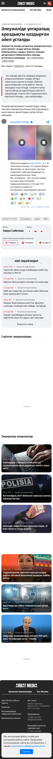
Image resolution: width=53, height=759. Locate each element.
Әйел (46, 219)
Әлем (48, 10)
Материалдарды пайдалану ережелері (11, 712)
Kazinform (19, 66)
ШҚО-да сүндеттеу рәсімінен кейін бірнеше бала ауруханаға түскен (26, 292)
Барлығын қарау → (26, 324)
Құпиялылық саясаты (10, 718)
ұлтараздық (25, 219)
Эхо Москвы (35, 10)
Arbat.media (8, 61)
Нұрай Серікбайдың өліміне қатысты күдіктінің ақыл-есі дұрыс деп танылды (24, 316)
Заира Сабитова (13, 230)
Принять (26, 752)
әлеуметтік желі (9, 219)
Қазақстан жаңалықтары (13, 10)
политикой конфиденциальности (28, 746)
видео (37, 219)
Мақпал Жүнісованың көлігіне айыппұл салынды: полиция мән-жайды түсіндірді (25, 304)
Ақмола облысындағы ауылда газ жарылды (26, 282)
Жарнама (5, 707)
